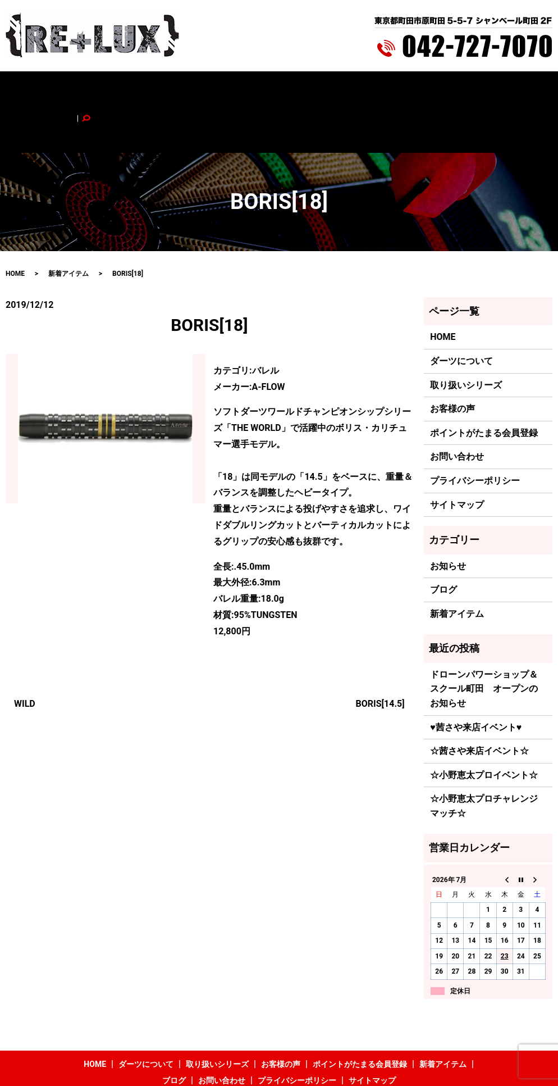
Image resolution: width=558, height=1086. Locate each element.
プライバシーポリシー (475, 433)
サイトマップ (457, 457)
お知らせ (448, 519)
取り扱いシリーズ (171, 88)
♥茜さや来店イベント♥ (476, 680)
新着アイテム (384, 88)
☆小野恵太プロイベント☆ (484, 728)
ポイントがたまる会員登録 (305, 88)
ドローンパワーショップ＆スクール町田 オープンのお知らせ (484, 641)
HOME (58, 88)
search (513, 88)
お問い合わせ (470, 88)
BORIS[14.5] (380, 656)
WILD (24, 656)
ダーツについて (104, 88)
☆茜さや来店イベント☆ (479, 704)
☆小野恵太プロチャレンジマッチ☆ (484, 759)
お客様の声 (230, 88)
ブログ (427, 88)
